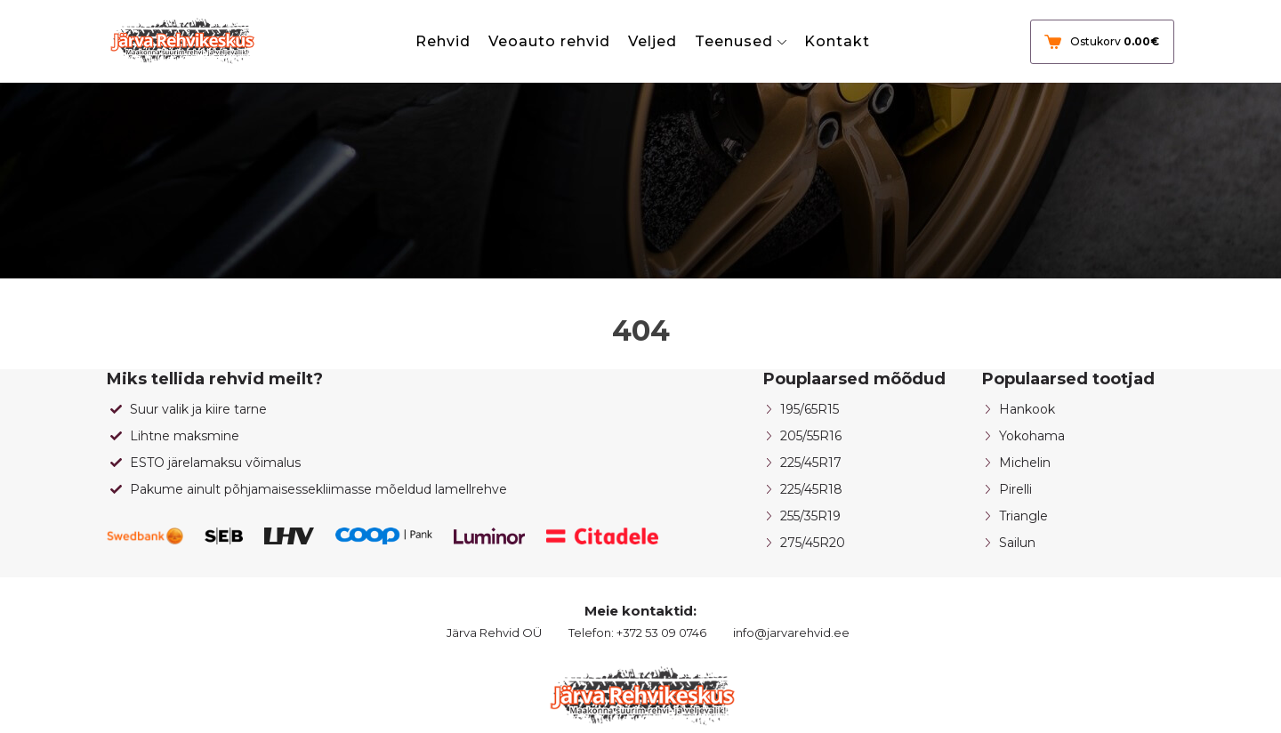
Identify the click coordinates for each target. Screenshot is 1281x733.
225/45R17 (811, 463)
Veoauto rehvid (549, 41)
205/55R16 (811, 436)
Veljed (652, 41)
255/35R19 (810, 516)
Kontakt (837, 41)
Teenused (734, 41)
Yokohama (1032, 436)
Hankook (1027, 409)
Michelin (1025, 463)
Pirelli (1015, 489)
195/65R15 (809, 409)
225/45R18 (811, 489)
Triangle (1023, 516)
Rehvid (443, 41)
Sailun (1017, 543)
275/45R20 (812, 543)
